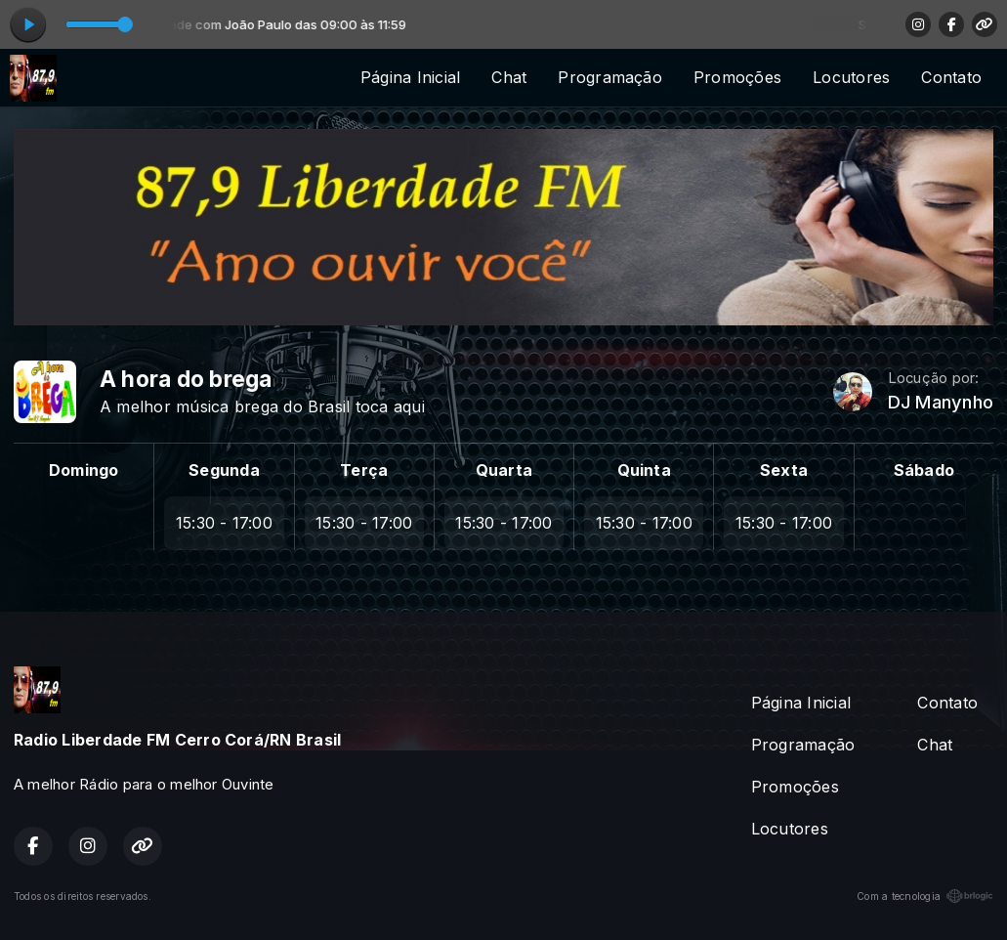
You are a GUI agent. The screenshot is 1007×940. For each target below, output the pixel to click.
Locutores (851, 77)
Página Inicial (410, 77)
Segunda (224, 470)
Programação (610, 77)
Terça (364, 470)
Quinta (644, 470)
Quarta (504, 470)
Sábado (924, 470)
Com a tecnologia (925, 896)
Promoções (737, 77)
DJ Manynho (940, 402)
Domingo (84, 470)
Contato (951, 77)
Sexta (784, 470)
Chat (508, 77)
